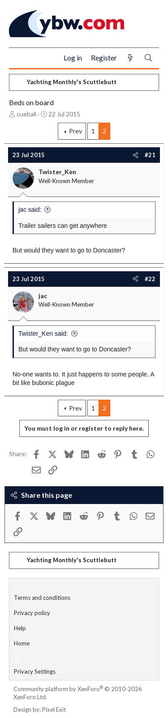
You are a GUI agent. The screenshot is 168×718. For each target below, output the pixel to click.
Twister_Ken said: (43, 333)
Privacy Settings (35, 671)
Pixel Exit (54, 709)
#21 (150, 154)
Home (22, 643)
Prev (75, 131)
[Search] (148, 58)
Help (20, 628)
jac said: (29, 209)
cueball (26, 114)
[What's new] (130, 58)
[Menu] (19, 58)
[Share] (135, 155)
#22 (150, 278)
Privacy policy (32, 612)
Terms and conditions (42, 597)
